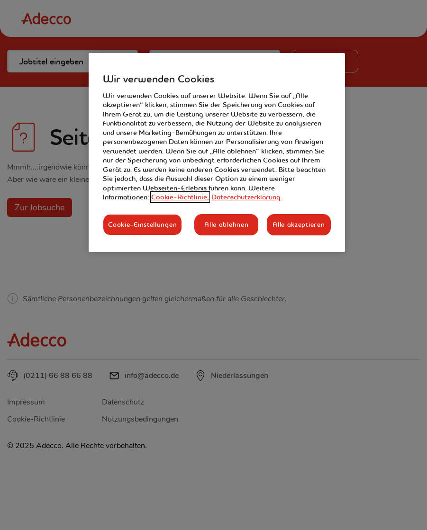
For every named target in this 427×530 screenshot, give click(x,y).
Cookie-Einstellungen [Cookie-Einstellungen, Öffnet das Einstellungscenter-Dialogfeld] (142, 224)
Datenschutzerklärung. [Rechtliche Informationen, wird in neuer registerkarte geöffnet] (246, 197)
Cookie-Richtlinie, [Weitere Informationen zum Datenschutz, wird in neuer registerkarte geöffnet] (180, 197)
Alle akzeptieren (299, 224)
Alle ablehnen (226, 224)
